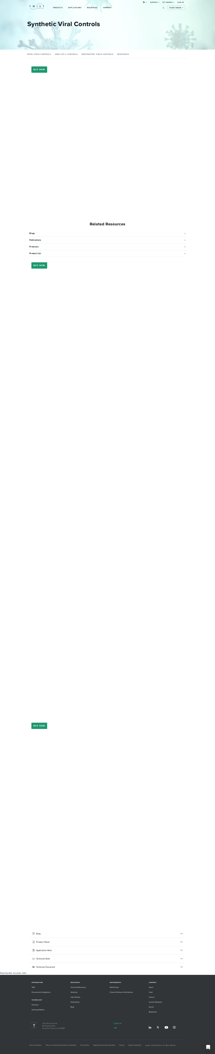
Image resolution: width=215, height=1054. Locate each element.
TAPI (33, 987)
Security (121, 1045)
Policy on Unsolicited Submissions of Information (61, 1045)
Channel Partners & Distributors (121, 992)
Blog (72, 1007)
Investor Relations (155, 1002)
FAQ (115, 1028)
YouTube (166, 1028)
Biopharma (153, 1012)
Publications (75, 1002)
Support (154, 2)
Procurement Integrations (41, 992)
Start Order (176, 8)
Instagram (174, 1028)
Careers (152, 997)
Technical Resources (78, 987)
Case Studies (75, 997)
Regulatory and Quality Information (104, 1045)
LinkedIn (150, 1028)
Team (151, 992)
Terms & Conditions (35, 1045)
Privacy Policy (84, 1045)
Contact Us (117, 1023)
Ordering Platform (38, 1009)
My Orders (168, 2)
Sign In (180, 2)
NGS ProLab (114, 987)
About (151, 987)
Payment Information (134, 1045)
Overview (35, 1005)
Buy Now (39, 69)
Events (151, 1007)
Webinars (74, 992)
